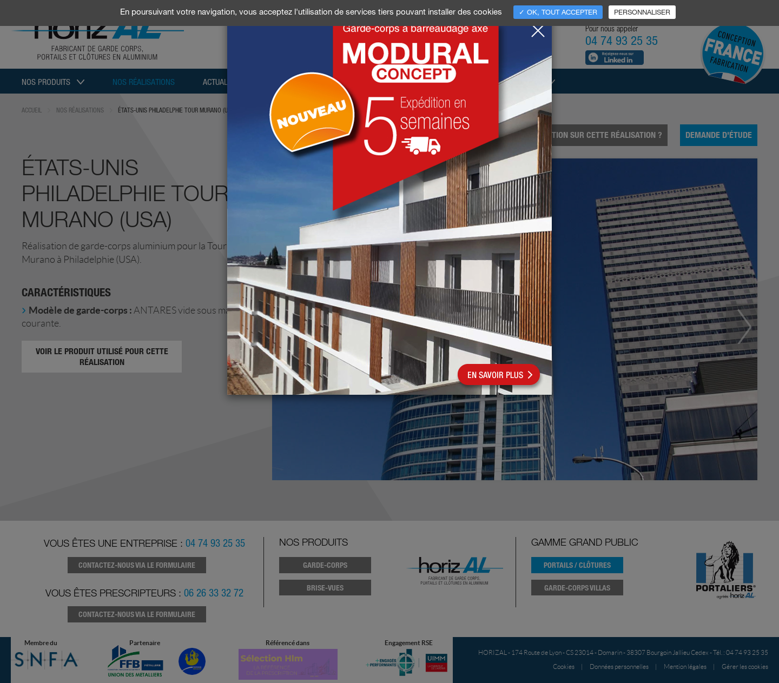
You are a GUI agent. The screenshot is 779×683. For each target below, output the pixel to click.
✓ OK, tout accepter (558, 12)
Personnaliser (642, 12)
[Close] (538, 27)
